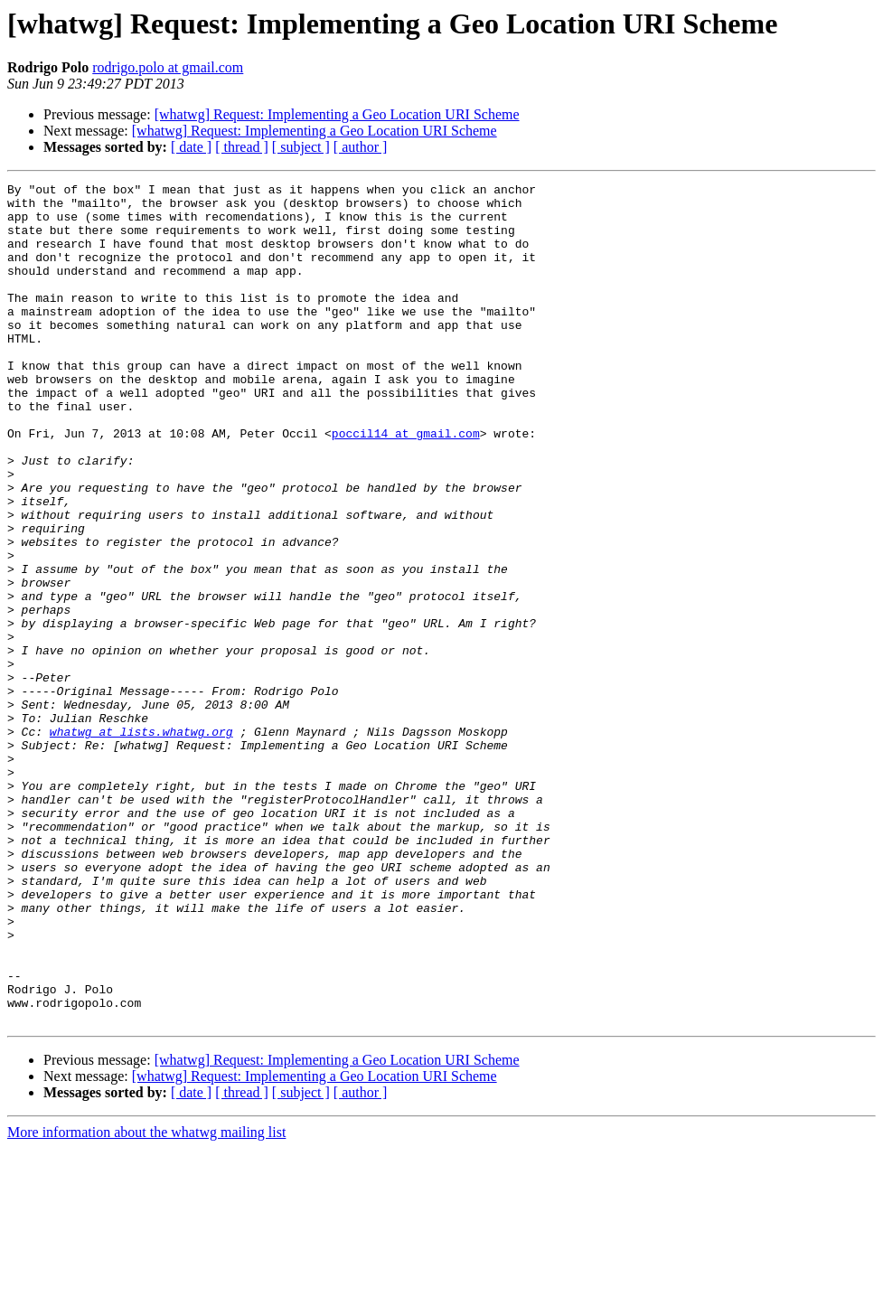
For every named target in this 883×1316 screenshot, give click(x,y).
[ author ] (360, 147)
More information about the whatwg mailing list (146, 1300)
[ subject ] (301, 147)
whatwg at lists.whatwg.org (141, 842)
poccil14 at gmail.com (406, 484)
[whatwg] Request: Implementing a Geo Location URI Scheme (337, 114)
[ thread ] (241, 147)
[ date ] (191, 147)
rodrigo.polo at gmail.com (167, 67)
